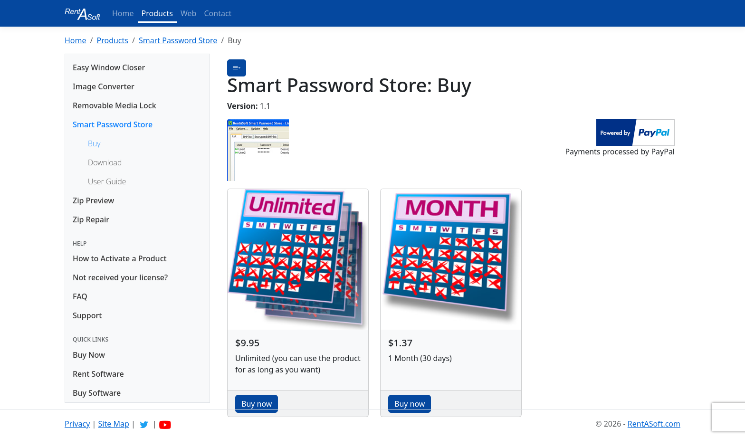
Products (157, 13)
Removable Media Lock (114, 105)
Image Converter (103, 86)
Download (105, 162)
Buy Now (89, 355)
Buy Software (97, 393)
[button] (236, 67)
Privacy (77, 424)
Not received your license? (120, 277)
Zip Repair (91, 219)
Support (87, 315)
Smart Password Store (178, 40)
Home (123, 13)
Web (188, 13)
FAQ (80, 296)
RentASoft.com (654, 424)
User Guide (107, 181)
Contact (217, 13)
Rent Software (98, 374)
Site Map (113, 424)
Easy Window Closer (109, 67)
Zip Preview (93, 200)
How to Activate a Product (120, 258)
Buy (94, 143)
